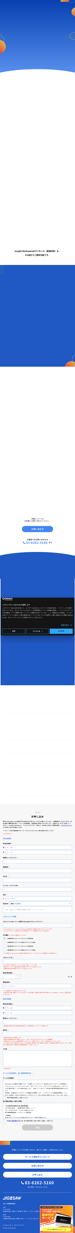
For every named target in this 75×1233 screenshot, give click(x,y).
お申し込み (37, 1174)
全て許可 (61, 631)
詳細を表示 (65, 625)
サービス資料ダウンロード (37, 1156)
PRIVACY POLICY (18, 1225)
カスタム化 (37, 631)
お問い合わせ (37, 529)
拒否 (13, 631)
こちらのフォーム (66, 825)
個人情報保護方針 (13, 1121)
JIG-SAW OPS (7, 1225)
